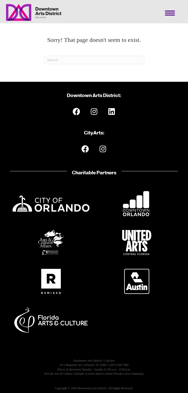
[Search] (94, 60)
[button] (76, 111)
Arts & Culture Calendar (69, 373)
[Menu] (170, 13)
